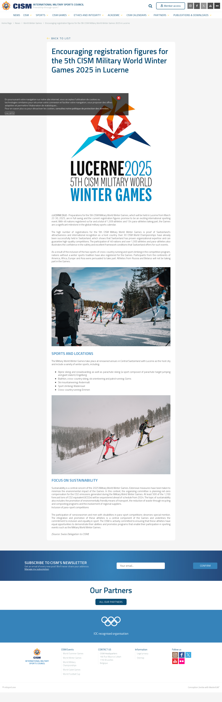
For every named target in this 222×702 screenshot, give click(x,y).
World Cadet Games (71, 669)
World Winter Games (32, 23)
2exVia (201, 687)
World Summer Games (73, 653)
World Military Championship (69, 663)
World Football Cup (71, 674)
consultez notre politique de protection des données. (82, 108)
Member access (170, 6)
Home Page (7, 23)
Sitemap (140, 657)
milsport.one (10, 687)
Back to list (61, 38)
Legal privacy (142, 653)
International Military (48, 4)
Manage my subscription (37, 569)
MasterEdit (214, 687)
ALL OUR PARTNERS (111, 602)
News (17, 23)
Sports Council (74, 4)
